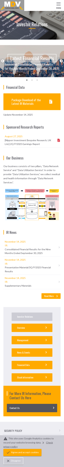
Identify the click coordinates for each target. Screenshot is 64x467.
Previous (2, 61)
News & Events (32, 352)
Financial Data (32, 365)
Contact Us (32, 408)
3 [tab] (37, 79)
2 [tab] (32, 79)
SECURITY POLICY (32, 431)
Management (32, 340)
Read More (51, 296)
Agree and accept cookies (22, 452)
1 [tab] (27, 79)
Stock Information (32, 377)
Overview (32, 327)
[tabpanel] (32, 61)
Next (61, 61)
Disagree (13, 461)
